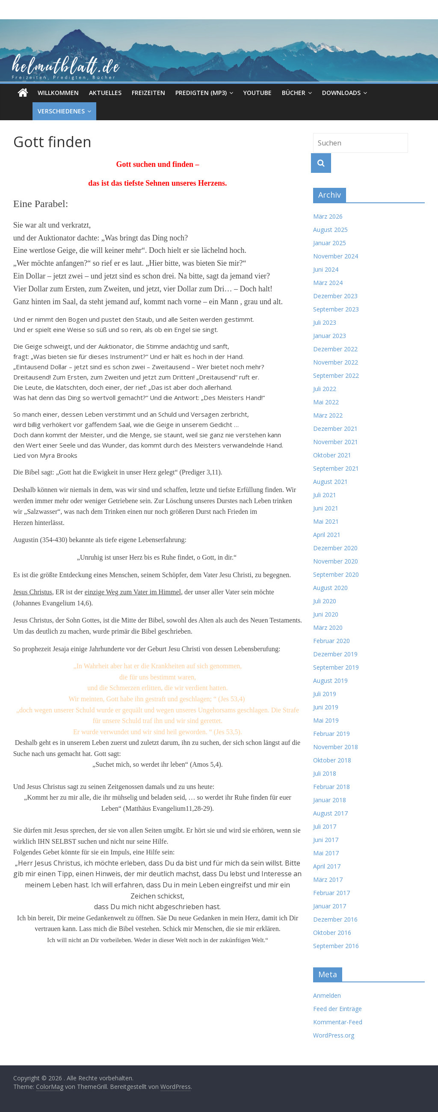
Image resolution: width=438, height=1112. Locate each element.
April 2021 (326, 535)
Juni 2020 (325, 614)
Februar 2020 (331, 641)
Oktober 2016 (332, 932)
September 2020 (336, 574)
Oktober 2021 (332, 455)
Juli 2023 (324, 322)
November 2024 (335, 256)
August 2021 (330, 481)
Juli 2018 (324, 773)
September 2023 (336, 309)
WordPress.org (333, 1035)
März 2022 (328, 415)
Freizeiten (148, 93)
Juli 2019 (324, 694)
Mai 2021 (326, 521)
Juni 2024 (325, 269)
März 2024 (328, 283)
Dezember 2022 (335, 349)
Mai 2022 (326, 402)
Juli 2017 (324, 826)
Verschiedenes (41, 111)
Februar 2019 (331, 733)
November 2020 (335, 561)
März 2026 (328, 216)
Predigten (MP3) (201, 93)
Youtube (257, 93)
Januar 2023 (329, 336)
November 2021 (335, 442)
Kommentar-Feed (337, 1022)
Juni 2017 (325, 840)
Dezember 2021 (335, 428)
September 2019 (336, 667)
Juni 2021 (325, 508)
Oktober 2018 (332, 760)
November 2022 (335, 362)
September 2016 (336, 946)
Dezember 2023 (335, 296)
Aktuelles (105, 93)
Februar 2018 (331, 787)
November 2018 (335, 747)
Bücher (293, 93)
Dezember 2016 (335, 919)
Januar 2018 (329, 800)
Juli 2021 (324, 495)
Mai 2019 (326, 720)
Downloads (341, 93)
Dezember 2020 (335, 548)
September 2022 (336, 375)
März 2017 (328, 879)
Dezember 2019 (335, 654)
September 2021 (336, 468)
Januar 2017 (329, 906)
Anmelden (327, 995)
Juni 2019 (325, 707)
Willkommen (58, 93)
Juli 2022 (324, 389)
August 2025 (330, 229)
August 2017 (330, 813)
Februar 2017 (331, 893)
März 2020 (328, 627)
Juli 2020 (324, 601)
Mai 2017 (326, 853)
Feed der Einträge (337, 1009)
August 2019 (330, 680)
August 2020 (330, 588)
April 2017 (326, 866)
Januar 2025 (329, 243)
